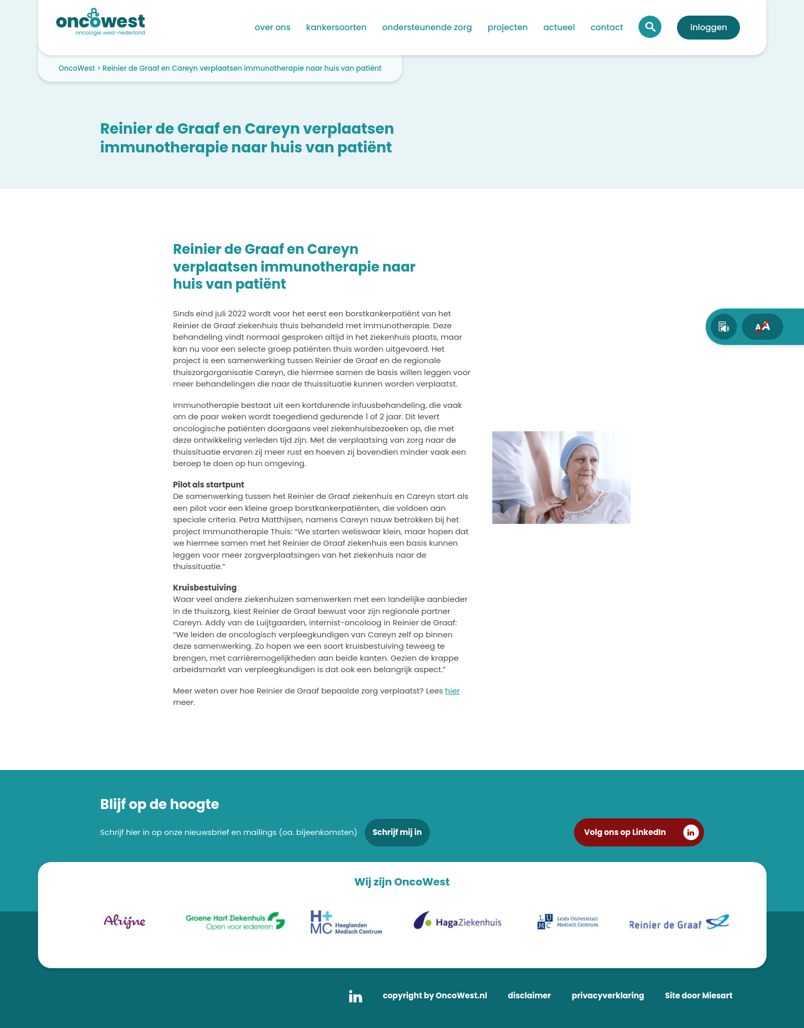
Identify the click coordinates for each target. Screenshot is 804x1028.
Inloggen (708, 27)
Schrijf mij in (397, 832)
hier (452, 690)
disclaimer (529, 995)
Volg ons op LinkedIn (625, 832)
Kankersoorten (336, 27)
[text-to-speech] (724, 327)
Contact (607, 27)
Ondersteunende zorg (427, 27)
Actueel (559, 27)
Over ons (273, 27)
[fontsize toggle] (762, 327)
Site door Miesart (699, 995)
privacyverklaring (608, 995)
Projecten (508, 27)
